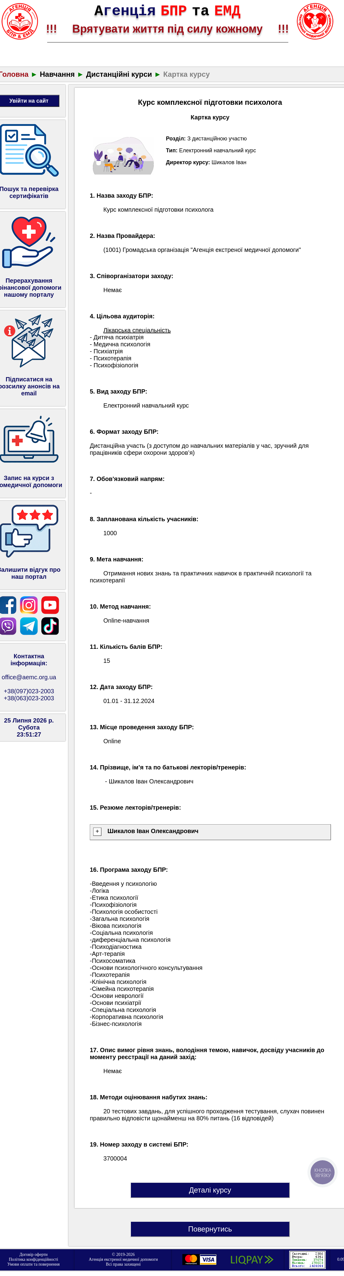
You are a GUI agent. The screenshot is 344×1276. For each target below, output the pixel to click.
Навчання (57, 74)
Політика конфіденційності (33, 1259)
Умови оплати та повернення (33, 1264)
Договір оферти (33, 1254)
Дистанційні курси (119, 74)
